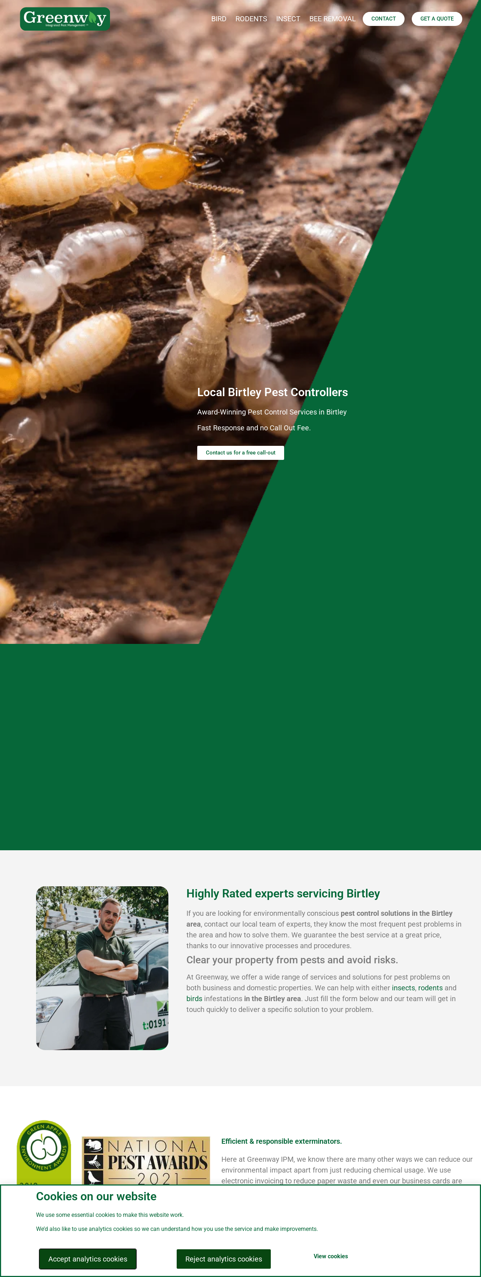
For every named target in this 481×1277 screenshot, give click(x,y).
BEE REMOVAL (332, 18)
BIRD (218, 18)
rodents (430, 987)
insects (403, 987)
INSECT (288, 18)
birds (194, 998)
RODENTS (251, 18)
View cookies (331, 1256)
